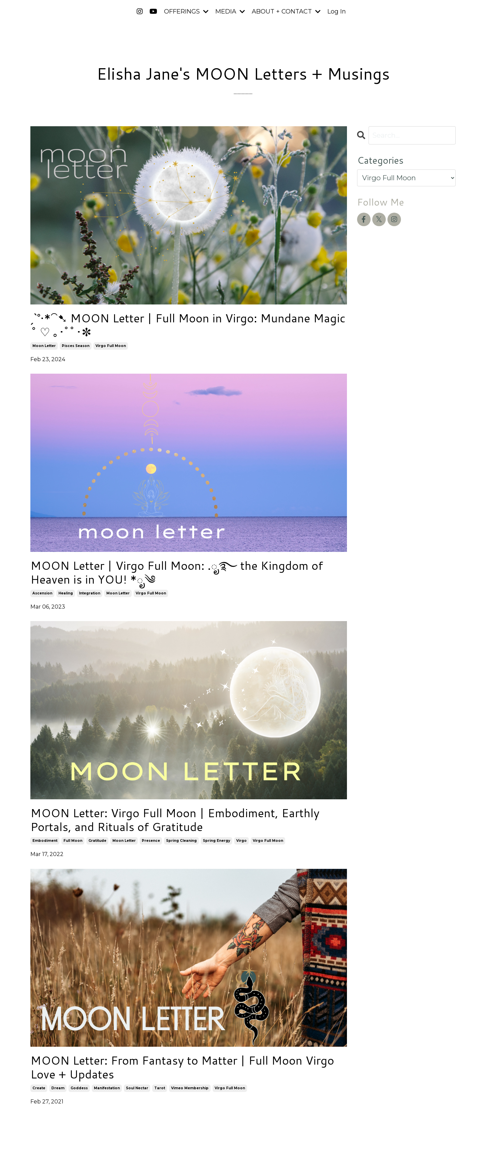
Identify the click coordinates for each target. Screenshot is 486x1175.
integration (89, 596)
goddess (79, 1094)
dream (57, 1094)
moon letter (44, 347)
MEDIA (230, 11)
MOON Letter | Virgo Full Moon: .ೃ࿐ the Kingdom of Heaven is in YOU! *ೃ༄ (183, 574)
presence (151, 845)
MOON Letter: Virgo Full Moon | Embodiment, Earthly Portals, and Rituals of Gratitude (181, 823)
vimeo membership (190, 1094)
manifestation (107, 1094)
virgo (241, 845)
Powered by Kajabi (434, 1158)
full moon (72, 845)
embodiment (44, 845)
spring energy (216, 845)
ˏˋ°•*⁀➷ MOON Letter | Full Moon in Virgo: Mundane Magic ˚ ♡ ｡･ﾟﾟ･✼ (176, 325)
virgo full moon (111, 347)
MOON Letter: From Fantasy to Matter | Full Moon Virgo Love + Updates (173, 1072)
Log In (336, 11)
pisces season (75, 347)
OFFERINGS (186, 11)
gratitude (97, 845)
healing (65, 596)
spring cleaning (181, 845)
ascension (42, 596)
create (38, 1094)
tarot (159, 1094)
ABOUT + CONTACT (286, 11)
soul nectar (137, 1094)
